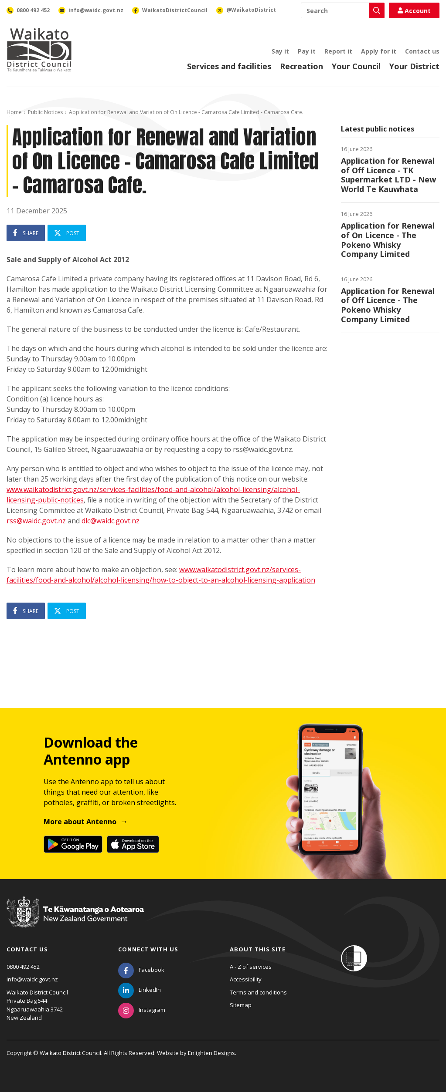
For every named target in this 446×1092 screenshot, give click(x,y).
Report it (338, 51)
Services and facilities (229, 66)
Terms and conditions (258, 992)
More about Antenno (80, 821)
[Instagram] (141, 1010)
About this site (258, 949)
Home (14, 112)
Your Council (356, 66)
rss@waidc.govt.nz (36, 521)
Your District (414, 66)
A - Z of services (251, 967)
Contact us (422, 51)
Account (414, 11)
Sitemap (241, 1005)
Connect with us (148, 949)
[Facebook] (141, 970)
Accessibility (246, 979)
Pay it (307, 51)
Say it (280, 51)
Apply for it (378, 51)
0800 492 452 (23, 967)
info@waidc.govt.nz (32, 979)
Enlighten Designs (211, 1053)
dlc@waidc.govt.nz (111, 521)
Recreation (301, 66)
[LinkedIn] (139, 990)
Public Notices (45, 112)
